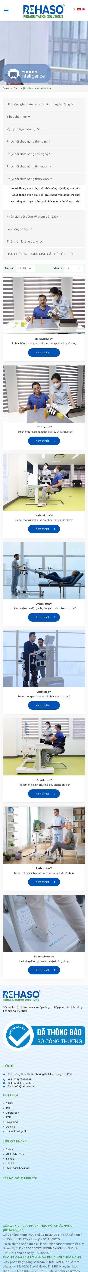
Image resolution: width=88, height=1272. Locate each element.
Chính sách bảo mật (17, 1167)
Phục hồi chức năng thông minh (29, 141)
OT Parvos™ (44, 427)
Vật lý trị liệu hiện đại (24, 129)
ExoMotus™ (44, 691)
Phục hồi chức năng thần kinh (30, 179)
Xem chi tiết (42, 352)
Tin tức (10, 1158)
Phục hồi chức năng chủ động (29, 154)
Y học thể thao (19, 116)
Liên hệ (10, 1163)
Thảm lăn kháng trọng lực (25, 241)
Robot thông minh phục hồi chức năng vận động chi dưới (45, 194)
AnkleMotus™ (44, 868)
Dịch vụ (10, 1149)
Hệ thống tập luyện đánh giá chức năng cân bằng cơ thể (45, 201)
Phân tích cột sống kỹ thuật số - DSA (35, 216)
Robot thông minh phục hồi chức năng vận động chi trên (45, 188)
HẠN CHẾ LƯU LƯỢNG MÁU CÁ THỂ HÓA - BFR (40, 254)
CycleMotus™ (44, 603)
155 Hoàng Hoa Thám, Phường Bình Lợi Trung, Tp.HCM (40, 1074)
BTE (8, 1117)
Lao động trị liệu (20, 229)
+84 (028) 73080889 (19, 1079)
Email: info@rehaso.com (21, 1086)
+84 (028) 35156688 (19, 1082)
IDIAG (9, 1108)
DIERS (9, 1103)
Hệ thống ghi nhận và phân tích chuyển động (40, 104)
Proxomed (12, 1121)
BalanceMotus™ (44, 956)
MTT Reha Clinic (15, 1154)
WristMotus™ (44, 515)
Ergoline (10, 1126)
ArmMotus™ (44, 779)
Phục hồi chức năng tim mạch (30, 166)
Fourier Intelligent (16, 1131)
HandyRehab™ (44, 338)
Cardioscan (12, 1112)
